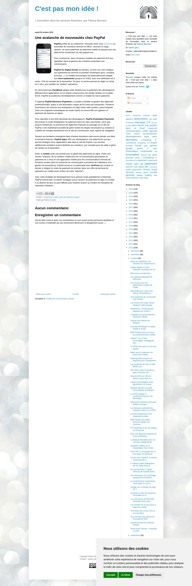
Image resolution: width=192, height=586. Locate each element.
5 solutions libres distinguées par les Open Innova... (142, 464)
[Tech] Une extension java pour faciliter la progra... (143, 403)
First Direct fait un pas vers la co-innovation (142, 512)
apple (154, 115)
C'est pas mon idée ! (67, 8)
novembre (135, 254)
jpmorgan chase (133, 158)
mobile (55, 197)
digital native (150, 136)
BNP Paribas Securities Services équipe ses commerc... (140, 422)
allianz (128, 115)
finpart (154, 142)
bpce (128, 128)
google (129, 148)
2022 (131, 204)
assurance (141, 118)
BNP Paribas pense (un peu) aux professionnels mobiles (142, 333)
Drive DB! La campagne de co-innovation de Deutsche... (143, 453)
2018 (131, 218)
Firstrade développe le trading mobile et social (142, 328)
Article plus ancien (107, 294)
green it (142, 148)
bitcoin (141, 125)
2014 (131, 233)
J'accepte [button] (110, 575)
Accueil (75, 294)
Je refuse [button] (125, 575)
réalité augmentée (134, 170)
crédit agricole (149, 131)
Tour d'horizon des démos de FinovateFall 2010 (142, 518)
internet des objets (149, 155)
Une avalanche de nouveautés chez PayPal (143, 298)
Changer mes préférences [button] (148, 575)
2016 (131, 226)
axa (150, 119)
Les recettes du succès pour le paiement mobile (143, 506)
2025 (131, 193)
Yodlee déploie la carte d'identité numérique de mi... (143, 268)
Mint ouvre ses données (140, 273)
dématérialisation (150, 134)
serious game (142, 172)
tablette (140, 175)
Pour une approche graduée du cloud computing (143, 435)
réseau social (150, 169)
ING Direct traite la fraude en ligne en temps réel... (142, 371)
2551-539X (135, 55)
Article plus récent (43, 294)
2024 (131, 196)
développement (133, 136)
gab (145, 146)
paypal (76, 197)
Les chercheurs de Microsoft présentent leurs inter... (142, 500)
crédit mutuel (132, 134)
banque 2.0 (142, 122)
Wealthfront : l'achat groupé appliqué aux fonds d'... (141, 310)
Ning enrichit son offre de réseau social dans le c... (141, 377)
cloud (142, 128)
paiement (70, 197)
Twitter (142, 87)
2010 (131, 248)
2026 (131, 189)
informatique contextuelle (139, 151)
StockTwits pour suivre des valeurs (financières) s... (141, 292)
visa (155, 175)
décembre (135, 251)
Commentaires (135, 103)
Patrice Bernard (144, 44)
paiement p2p (132, 167)
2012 (131, 240)
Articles (132, 98)
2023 (131, 200)
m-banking (148, 157)
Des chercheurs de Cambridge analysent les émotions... (143, 476)
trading (148, 175)
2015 (131, 229)
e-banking (146, 140)
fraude (138, 145)
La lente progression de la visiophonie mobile (141, 415)
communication (133, 131)
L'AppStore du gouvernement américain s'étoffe (142, 316)
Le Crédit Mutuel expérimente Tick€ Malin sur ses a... (142, 482)
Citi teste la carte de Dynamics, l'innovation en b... (143, 494)
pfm (147, 166)
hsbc (155, 148)
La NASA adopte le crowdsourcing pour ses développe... (141, 396)
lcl (141, 158)
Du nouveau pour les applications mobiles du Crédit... (141, 285)
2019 (131, 215)
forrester (129, 146)
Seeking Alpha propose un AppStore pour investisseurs (143, 359)
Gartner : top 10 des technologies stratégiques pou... (142, 340)
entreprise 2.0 (144, 143)
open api (62, 197)
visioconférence (132, 178)
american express (141, 115)
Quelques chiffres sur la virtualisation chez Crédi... (142, 447)
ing (155, 151)
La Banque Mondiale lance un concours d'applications (142, 441)
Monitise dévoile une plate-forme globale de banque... (142, 389)
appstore (129, 119)
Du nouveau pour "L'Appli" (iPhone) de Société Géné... (143, 470)
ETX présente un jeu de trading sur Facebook (143, 429)
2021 (131, 207)
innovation (132, 154)
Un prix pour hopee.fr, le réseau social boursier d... (143, 458)
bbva (134, 125)
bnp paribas (151, 125)
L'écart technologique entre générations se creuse (141, 383)
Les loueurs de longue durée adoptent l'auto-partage (142, 304)
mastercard (152, 160)
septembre (135, 535)
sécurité (130, 172)
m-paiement (47, 197)
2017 (131, 222)
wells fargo (143, 178)
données (131, 139)
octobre (134, 258)
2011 (131, 244)
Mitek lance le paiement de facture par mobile (141, 353)
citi (135, 128)
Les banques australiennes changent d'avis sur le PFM (142, 409)
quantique (153, 167)
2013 (131, 237)
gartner (153, 145)
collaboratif (152, 128)
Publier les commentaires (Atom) (60, 299)
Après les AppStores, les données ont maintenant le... (143, 262)
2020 (131, 211)
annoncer (108, 44)
